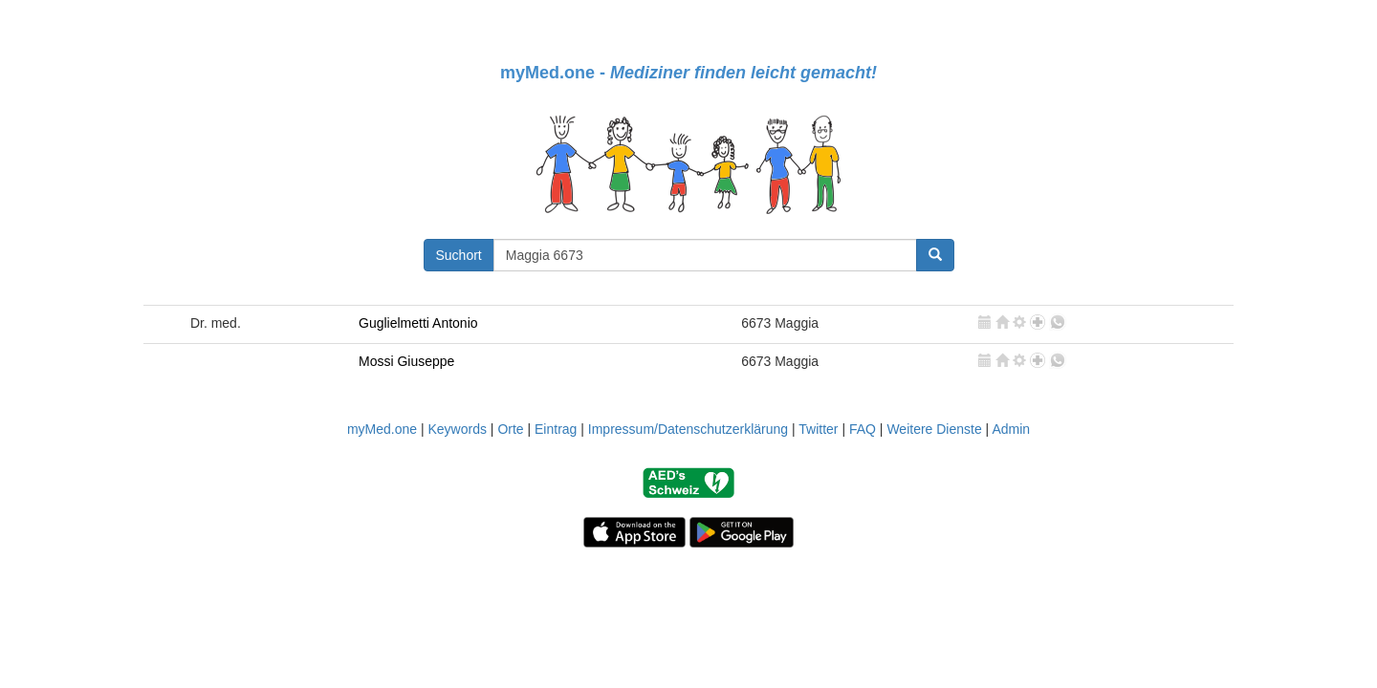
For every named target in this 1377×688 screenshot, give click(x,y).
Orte (510, 429)
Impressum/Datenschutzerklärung (688, 429)
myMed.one (382, 429)
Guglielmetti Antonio (418, 323)
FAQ (862, 429)
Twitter (818, 429)
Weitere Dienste (933, 429)
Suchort (459, 255)
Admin (1011, 429)
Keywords (456, 429)
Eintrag (556, 429)
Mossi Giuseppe (406, 361)
